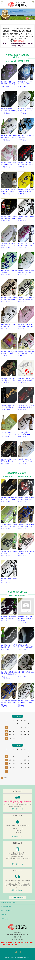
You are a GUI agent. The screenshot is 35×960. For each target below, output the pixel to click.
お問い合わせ (4, 919)
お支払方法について (17, 836)
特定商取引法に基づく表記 (8, 902)
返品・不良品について (17, 890)
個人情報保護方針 (6, 906)
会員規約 (3, 914)
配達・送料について (17, 809)
